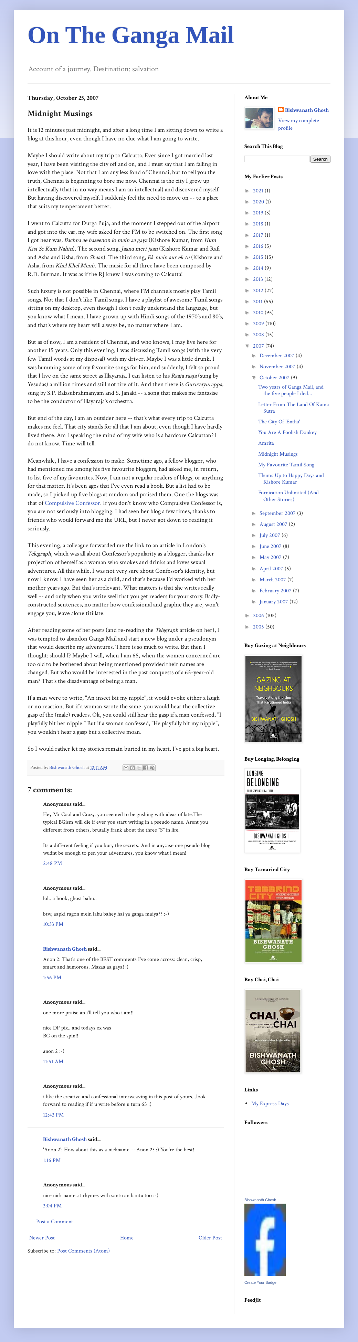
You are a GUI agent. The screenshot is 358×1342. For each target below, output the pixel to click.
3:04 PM (52, 1205)
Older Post (210, 1237)
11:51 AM (53, 1061)
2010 (259, 312)
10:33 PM (53, 924)
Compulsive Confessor (72, 503)
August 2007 (274, 524)
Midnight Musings (278, 454)
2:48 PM (52, 863)
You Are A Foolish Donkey (287, 432)
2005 (259, 627)
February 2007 (276, 590)
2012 (259, 290)
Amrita (266, 443)
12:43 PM (53, 1115)
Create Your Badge (260, 1282)
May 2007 (271, 557)
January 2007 (274, 601)
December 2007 (278, 355)
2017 (259, 235)
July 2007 (271, 535)
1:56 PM (52, 977)
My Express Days (270, 1103)
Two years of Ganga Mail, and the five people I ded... (291, 390)
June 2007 (271, 546)
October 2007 (275, 377)
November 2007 (278, 366)
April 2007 (272, 568)
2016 (259, 246)
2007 (259, 346)
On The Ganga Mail (131, 35)
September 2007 (278, 513)
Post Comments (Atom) (83, 1251)
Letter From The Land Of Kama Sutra (293, 408)
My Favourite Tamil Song (286, 464)
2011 (258, 301)
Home (127, 1237)
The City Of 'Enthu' (279, 421)
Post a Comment (54, 1221)
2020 (259, 201)
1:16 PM (52, 1160)
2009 (259, 323)
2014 (259, 268)
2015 (259, 257)
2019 (259, 212)
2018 (259, 224)
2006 (259, 615)
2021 (259, 190)
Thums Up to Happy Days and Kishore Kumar (291, 479)
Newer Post (42, 1237)
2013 (258, 279)
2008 (259, 334)
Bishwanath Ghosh (65, 949)
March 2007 (273, 579)
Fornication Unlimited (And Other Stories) (288, 496)
